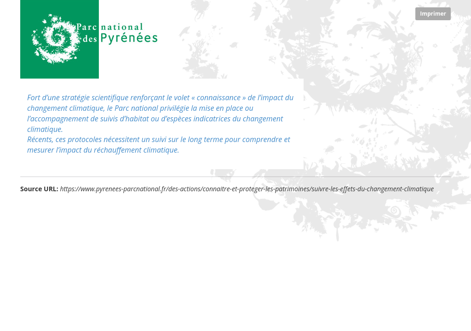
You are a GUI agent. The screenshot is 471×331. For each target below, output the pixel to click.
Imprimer (433, 13)
